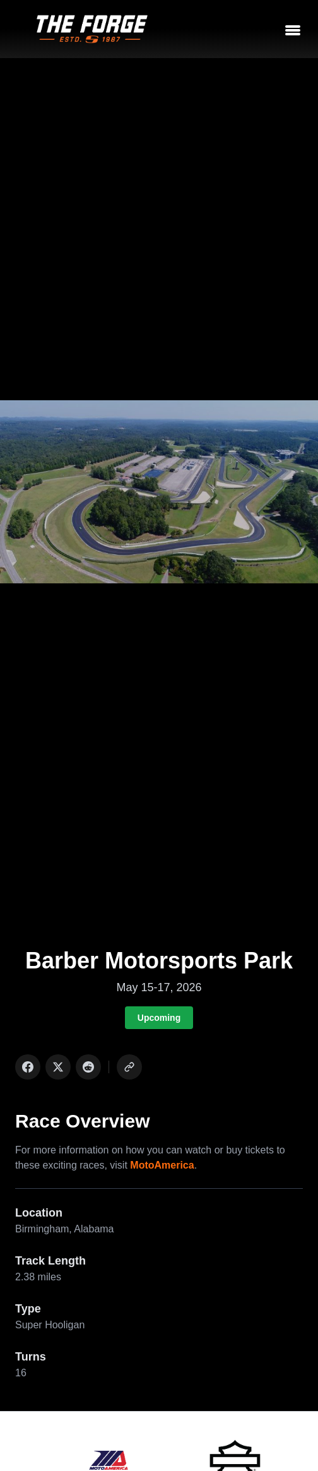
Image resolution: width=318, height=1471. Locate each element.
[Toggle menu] (293, 29)
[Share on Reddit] (88, 1067)
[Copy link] (129, 1067)
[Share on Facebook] (27, 1067)
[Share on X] (58, 1067)
